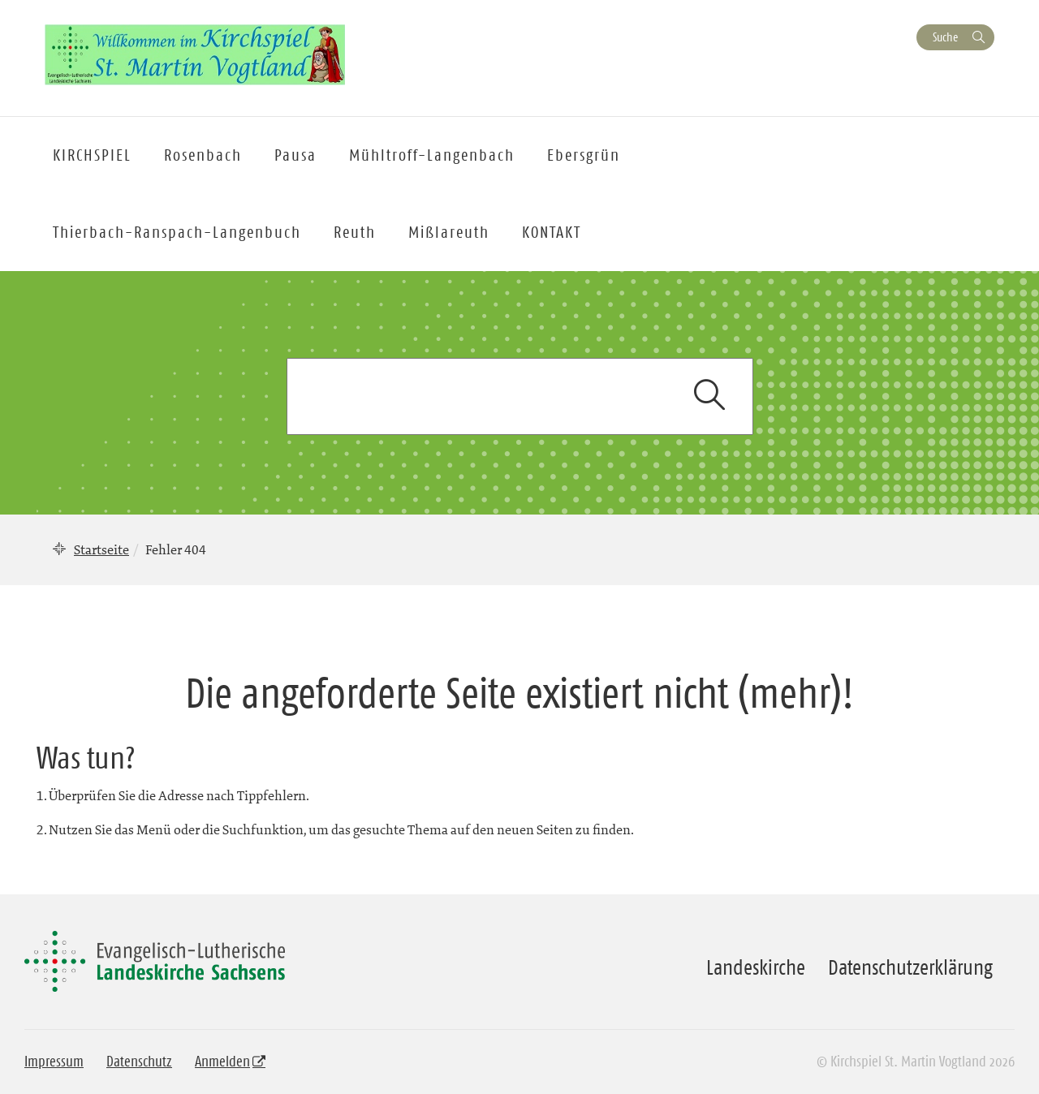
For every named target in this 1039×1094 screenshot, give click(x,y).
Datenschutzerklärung (910, 967)
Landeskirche (755, 967)
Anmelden (222, 1061)
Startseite (101, 549)
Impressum (54, 1061)
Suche (945, 37)
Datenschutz (139, 1061)
